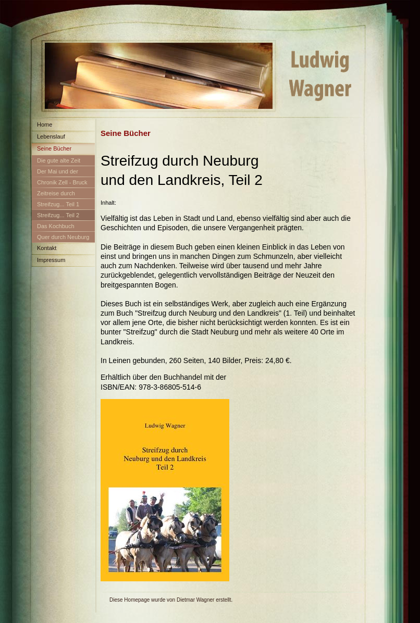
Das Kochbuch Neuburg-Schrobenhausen (53, 228)
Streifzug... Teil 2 (58, 215)
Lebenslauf (51, 136)
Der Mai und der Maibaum (55, 173)
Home (44, 124)
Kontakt (46, 248)
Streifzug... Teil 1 (58, 204)
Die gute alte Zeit (58, 160)
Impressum (51, 260)
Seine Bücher (54, 148)
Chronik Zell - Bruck (62, 182)
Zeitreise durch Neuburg (53, 195)
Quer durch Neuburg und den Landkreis (60, 239)
